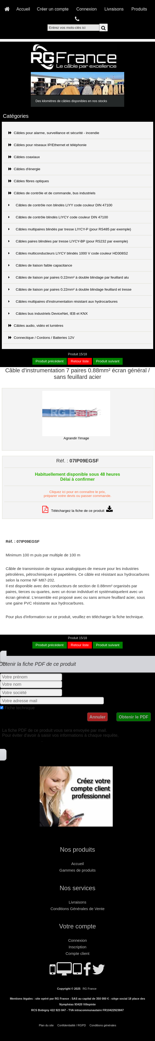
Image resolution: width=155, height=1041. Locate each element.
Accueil (23, 9)
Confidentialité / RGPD (71, 1025)
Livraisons (113, 9)
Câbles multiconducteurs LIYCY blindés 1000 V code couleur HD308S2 (68, 253)
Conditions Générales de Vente (78, 908)
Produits (139, 9)
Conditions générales (103, 1025)
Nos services (78, 888)
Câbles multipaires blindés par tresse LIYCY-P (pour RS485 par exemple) (69, 229)
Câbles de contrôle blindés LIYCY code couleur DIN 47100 (58, 217)
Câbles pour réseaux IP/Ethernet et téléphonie (47, 145)
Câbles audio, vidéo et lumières (35, 326)
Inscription (77, 947)
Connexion (86, 9)
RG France (90, 988)
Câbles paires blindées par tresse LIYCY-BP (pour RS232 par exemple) (68, 241)
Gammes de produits (77, 870)
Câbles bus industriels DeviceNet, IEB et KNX (48, 313)
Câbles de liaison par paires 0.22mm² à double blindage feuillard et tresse (70, 289)
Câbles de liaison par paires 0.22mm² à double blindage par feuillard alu (68, 277)
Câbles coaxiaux (24, 157)
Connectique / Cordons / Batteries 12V (41, 338)
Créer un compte (53, 9)
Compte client (77, 953)
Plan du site (46, 1025)
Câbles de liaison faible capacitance (40, 265)
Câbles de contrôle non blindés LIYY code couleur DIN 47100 (60, 205)
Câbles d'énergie (24, 169)
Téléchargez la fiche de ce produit (77, 511)
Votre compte (77, 926)
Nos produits (77, 849)
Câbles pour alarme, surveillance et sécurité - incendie (53, 133)
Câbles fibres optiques (28, 181)
